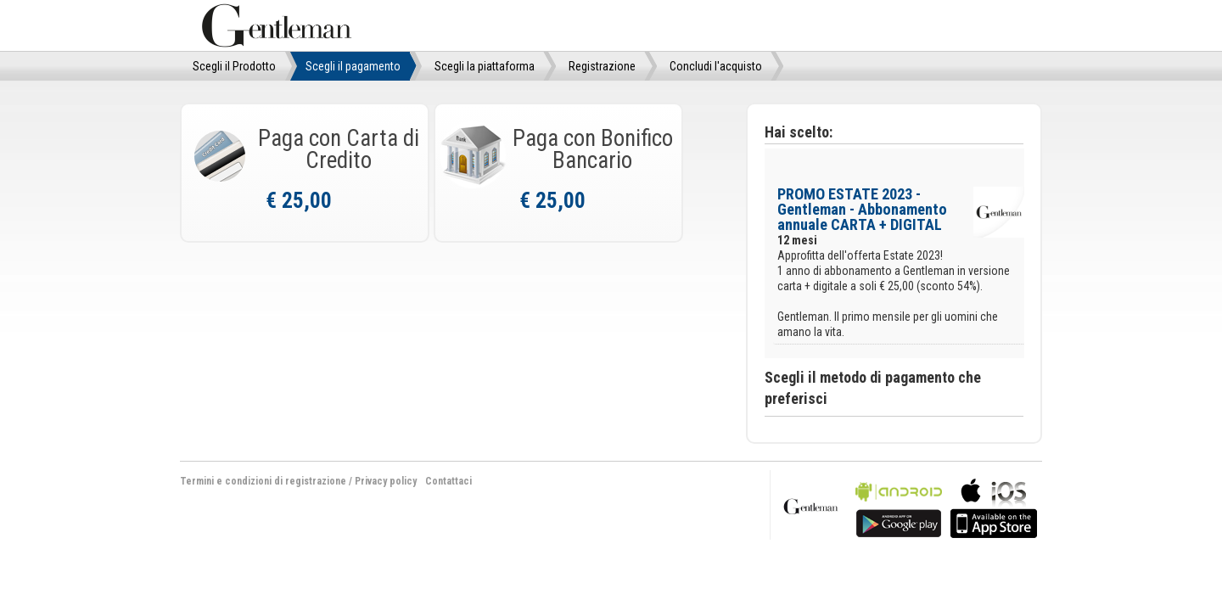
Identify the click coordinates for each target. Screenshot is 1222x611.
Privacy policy (386, 481)
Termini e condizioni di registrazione (263, 481)
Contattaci (448, 481)
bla (898, 506)
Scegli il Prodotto (234, 66)
